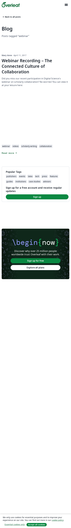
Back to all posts (11, 16)
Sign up (37, 196)
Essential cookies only (15, 524)
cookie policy (57, 520)
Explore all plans (35, 267)
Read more (9, 153)
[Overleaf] (11, 4)
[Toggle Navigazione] (66, 5)
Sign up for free (35, 260)
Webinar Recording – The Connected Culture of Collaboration (27, 66)
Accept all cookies (36, 524)
